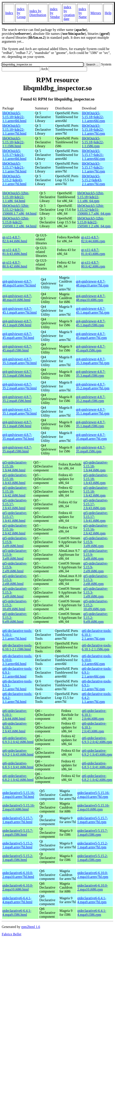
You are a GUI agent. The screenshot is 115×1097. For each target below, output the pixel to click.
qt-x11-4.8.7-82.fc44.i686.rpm (93, 239)
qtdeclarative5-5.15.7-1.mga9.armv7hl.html (17, 820)
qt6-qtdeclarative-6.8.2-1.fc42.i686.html (18, 778)
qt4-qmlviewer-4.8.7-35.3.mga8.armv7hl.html (19, 361)
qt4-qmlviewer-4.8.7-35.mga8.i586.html (17, 449)
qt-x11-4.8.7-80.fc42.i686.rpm (93, 264)
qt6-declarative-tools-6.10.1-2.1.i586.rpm (97, 647)
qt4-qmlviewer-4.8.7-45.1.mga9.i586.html (17, 323)
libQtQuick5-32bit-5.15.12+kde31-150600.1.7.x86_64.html (19, 209)
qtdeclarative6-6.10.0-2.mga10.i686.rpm (92, 887)
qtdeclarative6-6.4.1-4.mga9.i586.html (16, 912)
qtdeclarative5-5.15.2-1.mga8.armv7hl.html (17, 845)
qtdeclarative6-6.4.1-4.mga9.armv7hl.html (17, 900)
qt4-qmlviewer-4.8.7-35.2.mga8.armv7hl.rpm (93, 386)
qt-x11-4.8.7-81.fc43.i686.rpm (93, 252)
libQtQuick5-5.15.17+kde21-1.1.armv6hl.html (14, 155)
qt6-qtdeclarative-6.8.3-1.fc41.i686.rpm (97, 765)
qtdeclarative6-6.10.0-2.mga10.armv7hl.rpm (92, 875)
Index (9, 13)
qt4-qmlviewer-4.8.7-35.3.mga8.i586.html (17, 373)
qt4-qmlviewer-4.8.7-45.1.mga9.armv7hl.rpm (93, 310)
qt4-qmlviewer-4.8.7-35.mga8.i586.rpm (91, 449)
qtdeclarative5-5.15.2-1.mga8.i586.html (17, 858)
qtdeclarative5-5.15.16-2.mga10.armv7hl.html (18, 795)
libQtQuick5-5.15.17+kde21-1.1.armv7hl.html (14, 167)
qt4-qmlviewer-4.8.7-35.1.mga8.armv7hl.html (19, 411)
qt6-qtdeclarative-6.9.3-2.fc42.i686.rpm (97, 740)
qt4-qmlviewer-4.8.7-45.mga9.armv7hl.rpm (91, 336)
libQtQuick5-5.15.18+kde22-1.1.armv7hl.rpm (93, 129)
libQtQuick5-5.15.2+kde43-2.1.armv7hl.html (14, 180)
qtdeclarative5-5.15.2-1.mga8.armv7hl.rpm (92, 845)
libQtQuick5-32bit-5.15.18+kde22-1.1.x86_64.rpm (90, 197)
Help (108, 13)
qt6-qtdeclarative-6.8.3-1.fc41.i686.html (18, 765)
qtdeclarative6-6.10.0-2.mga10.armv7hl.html (18, 875)
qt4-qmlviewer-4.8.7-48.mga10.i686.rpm (91, 298)
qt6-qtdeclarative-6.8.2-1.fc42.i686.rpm (97, 778)
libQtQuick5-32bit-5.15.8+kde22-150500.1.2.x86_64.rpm (94, 222)
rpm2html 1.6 (30, 927)
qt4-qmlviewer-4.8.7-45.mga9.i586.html (17, 348)
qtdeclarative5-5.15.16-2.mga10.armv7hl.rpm (93, 795)
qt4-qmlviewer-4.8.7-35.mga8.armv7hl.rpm (91, 436)
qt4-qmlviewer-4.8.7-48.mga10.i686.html (17, 298)
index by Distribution (37, 13)
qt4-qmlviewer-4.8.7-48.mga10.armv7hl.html (19, 283)
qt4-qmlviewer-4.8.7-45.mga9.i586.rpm (91, 348)
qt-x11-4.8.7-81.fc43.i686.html (14, 252)
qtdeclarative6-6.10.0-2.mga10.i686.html (17, 887)
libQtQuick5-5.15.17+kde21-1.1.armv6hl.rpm (93, 155)
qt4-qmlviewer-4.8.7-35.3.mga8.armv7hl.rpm (93, 361)
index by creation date (69, 13)
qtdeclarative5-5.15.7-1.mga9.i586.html (17, 832)
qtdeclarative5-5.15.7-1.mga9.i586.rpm (92, 832)
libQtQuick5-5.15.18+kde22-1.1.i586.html (13, 142)
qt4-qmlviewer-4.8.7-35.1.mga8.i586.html (17, 424)
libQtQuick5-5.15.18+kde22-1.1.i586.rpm (93, 142)
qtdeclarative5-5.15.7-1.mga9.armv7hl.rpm (92, 820)
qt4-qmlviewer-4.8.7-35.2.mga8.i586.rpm (91, 399)
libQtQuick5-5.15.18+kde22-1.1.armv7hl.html (14, 129)
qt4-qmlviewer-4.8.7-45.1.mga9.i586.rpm (91, 323)
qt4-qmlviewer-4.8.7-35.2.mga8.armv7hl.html (19, 386)
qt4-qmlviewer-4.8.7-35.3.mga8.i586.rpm (91, 373)
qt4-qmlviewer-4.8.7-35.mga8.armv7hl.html (18, 436)
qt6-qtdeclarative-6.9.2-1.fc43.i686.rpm (97, 752)
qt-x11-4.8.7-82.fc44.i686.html (14, 239)
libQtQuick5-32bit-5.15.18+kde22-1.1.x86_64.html (15, 197)
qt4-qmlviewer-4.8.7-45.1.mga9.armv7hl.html (19, 310)
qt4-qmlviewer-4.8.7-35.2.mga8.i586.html (17, 399)
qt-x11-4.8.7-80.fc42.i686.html (14, 264)
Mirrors (95, 13)
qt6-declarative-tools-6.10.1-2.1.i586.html (17, 647)
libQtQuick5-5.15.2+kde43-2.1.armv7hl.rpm (93, 180)
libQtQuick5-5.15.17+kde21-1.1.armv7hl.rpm (93, 167)
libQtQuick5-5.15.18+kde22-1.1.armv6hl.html (14, 117)
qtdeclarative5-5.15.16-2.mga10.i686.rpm (93, 807)
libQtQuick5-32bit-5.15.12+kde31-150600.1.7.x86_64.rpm (94, 209)
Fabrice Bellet (11, 934)
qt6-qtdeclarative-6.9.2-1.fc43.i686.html (18, 752)
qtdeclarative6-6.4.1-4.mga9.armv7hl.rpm (92, 900)
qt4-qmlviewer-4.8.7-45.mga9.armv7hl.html (18, 336)
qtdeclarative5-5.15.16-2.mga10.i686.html (18, 807)
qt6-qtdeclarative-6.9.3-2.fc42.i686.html (18, 740)
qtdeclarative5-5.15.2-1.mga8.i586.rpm (92, 858)
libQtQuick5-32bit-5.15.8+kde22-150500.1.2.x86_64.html (19, 222)
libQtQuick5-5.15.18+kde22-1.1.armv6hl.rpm (93, 117)
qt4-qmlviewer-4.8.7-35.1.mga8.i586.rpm (91, 424)
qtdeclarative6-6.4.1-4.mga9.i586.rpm (91, 912)
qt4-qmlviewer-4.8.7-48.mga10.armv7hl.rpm (92, 283)
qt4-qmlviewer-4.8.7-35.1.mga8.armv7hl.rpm (93, 411)
